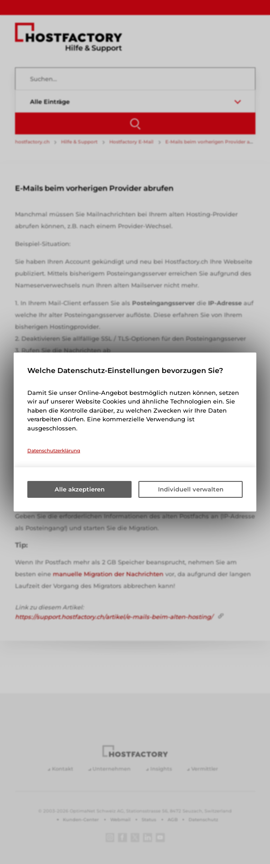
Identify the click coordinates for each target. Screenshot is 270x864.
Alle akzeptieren (80, 489)
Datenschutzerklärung (53, 451)
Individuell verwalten (191, 489)
